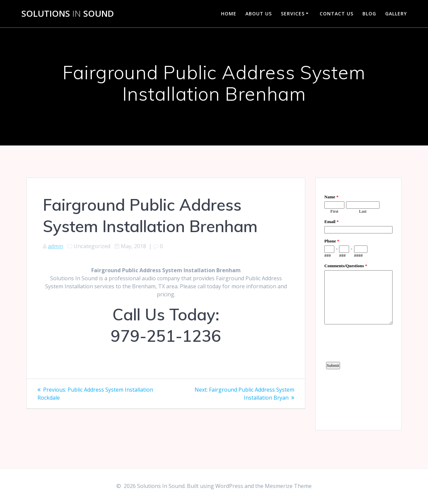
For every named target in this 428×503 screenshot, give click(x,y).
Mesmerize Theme (288, 486)
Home (228, 13)
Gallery (396, 13)
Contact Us (336, 13)
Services (293, 13)
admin (55, 246)
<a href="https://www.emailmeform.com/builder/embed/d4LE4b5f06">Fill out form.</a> (358, 303)
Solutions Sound (67, 13)
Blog (369, 13)
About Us (258, 13)
